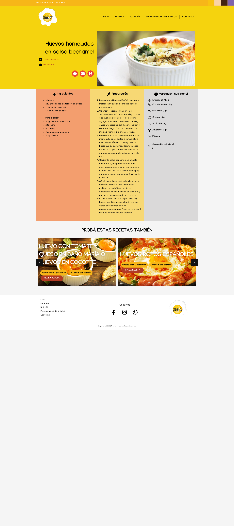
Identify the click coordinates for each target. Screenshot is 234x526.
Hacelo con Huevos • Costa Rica (50, 3)
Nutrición (135, 17)
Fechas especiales (51, 60)
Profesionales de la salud (161, 17)
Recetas (119, 17)
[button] (75, 73)
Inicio (106, 17)
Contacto (187, 17)
